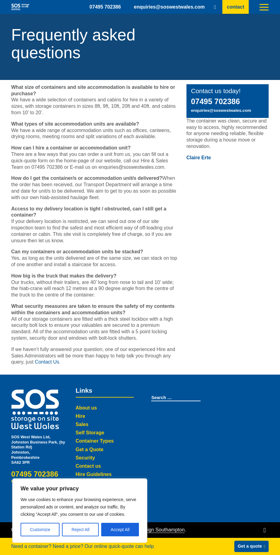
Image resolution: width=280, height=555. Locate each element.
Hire (80, 416)
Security (85, 457)
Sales (82, 424)
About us (86, 407)
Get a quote (250, 546)
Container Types (95, 441)
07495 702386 (105, 6)
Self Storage (90, 432)
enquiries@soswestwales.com (169, 6)
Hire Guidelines (94, 474)
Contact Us (47, 361)
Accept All (120, 529)
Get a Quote (90, 449)
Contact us (88, 466)
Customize (40, 529)
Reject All (80, 529)
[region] (79, 510)
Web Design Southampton (156, 529)
